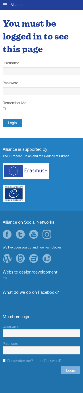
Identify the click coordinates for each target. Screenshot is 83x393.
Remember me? (20, 360)
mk (5, 278)
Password (10, 83)
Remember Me (14, 103)
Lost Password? (49, 360)
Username (11, 63)
